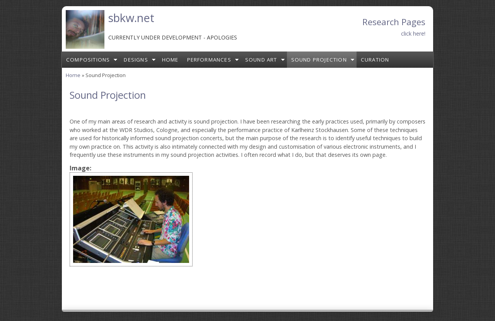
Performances (209, 59)
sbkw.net (131, 17)
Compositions (88, 59)
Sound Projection (319, 59)
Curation (375, 59)
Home (170, 59)
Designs (136, 59)
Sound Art (261, 59)
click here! (413, 33)
